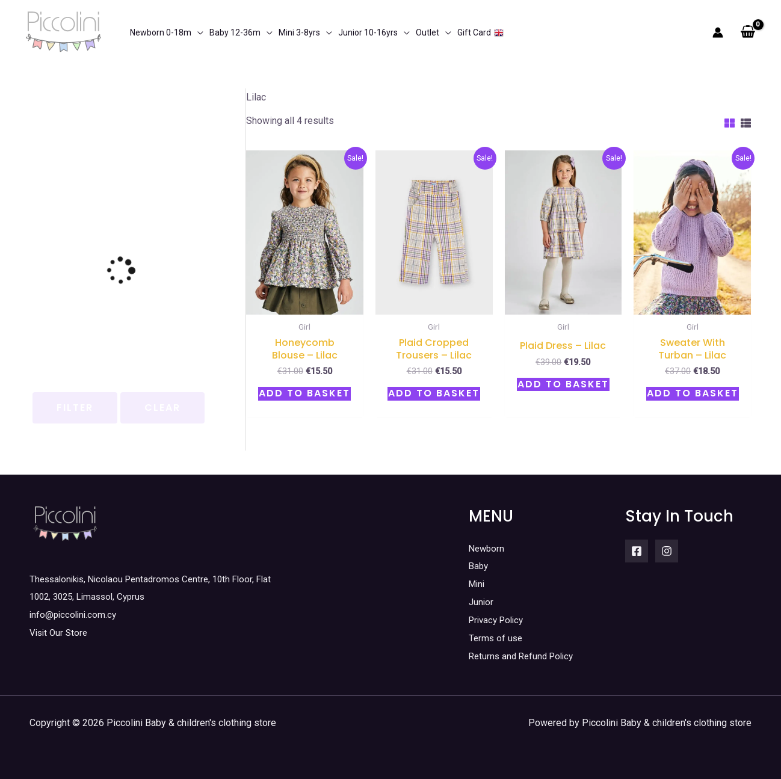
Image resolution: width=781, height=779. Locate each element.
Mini (478, 584)
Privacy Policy (499, 619)
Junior (482, 602)
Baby (479, 565)
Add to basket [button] (304, 393)
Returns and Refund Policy (524, 655)
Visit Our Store (60, 632)
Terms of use (497, 637)
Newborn (488, 548)
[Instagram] (666, 551)
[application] (197, 32)
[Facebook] (636, 551)
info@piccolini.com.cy (74, 614)
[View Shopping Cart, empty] (747, 32)
